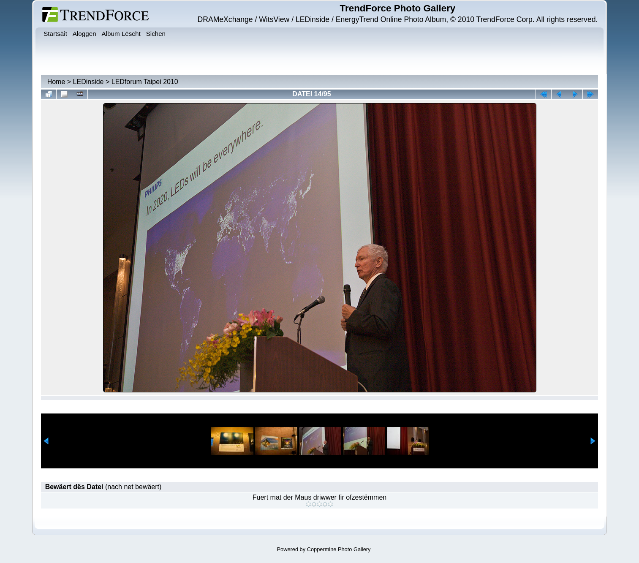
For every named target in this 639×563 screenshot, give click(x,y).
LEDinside (88, 81)
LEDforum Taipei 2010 (144, 81)
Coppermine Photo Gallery (339, 549)
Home (56, 81)
